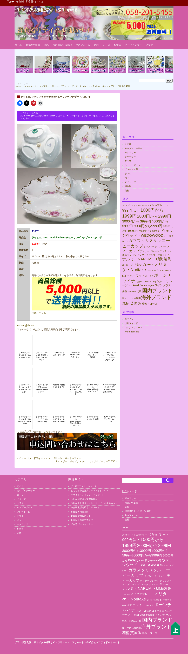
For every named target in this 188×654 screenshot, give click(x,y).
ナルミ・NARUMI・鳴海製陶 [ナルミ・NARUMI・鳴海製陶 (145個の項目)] (146, 259)
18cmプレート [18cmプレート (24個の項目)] (129, 205)
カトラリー (44, 86)
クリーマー (55, 86)
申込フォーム (83, 44)
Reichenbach (49, 116)
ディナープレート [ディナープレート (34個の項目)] (149, 251)
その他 (18, 86)
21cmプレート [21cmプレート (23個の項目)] (142, 205)
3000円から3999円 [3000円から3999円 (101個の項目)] (136, 221)
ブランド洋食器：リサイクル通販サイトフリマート (42, 642)
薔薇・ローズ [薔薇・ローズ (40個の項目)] (149, 303)
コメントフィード (133, 327)
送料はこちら (39, 313)
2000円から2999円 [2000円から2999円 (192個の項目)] (154, 216)
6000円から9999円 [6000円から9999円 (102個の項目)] (147, 226)
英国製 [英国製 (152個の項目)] (135, 303)
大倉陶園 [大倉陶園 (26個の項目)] (136, 298)
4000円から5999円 (33, 116)
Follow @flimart (25, 325)
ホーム (18, 44)
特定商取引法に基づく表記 (138, 511)
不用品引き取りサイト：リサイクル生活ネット (94, 503)
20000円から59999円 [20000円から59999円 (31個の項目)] (150, 231)
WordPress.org (132, 331)
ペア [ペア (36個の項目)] (129, 275)
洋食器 (20, 1)
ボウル (98, 86)
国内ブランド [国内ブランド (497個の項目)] (157, 290)
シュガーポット (74, 86)
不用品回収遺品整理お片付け (85, 499)
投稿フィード (131, 323)
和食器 (29, 1)
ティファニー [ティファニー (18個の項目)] (160, 247)
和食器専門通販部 (80, 511)
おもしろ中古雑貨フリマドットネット (90, 490)
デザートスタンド (79, 116)
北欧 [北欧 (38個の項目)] (139, 291)
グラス (64, 86)
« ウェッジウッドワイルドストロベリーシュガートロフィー (49, 458)
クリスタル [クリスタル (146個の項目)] (151, 241)
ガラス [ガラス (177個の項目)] (135, 240)
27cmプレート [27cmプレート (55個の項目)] (159, 205)
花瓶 (128, 86)
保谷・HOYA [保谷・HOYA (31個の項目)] (129, 291)
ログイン (129, 319)
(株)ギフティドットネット (84, 486)
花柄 (27, 118)
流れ (46, 44)
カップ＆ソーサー (30, 86)
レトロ (39, 1)
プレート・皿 (88, 86)
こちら (47, 431)
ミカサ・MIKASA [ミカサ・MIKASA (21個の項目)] (143, 282)
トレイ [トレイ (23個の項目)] (166, 255)
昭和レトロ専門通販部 (82, 520)
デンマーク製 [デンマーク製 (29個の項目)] (155, 255)
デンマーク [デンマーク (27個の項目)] (142, 255)
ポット (105, 86)
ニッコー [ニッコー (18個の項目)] (126, 265)
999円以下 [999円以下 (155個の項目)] (131, 210)
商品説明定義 (33, 44)
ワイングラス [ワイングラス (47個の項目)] (163, 285)
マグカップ (114, 86)
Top (9, 1)
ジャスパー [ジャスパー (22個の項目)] (149, 247)
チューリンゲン (63, 116)
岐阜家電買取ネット (81, 516)
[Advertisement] (147, 114)
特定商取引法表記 (62, 44)
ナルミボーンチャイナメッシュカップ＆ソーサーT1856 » (86, 461)
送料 (96, 44)
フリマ (149, 44)
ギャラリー (130, 498)
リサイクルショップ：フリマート (87, 495)
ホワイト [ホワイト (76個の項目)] (138, 275)
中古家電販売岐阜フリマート (85, 507)
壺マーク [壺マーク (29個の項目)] (126, 298)
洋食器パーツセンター (82, 524)
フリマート (78, 642)
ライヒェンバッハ (97, 116)
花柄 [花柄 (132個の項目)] (125, 303)
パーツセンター (133, 44)
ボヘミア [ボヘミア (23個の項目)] (149, 276)
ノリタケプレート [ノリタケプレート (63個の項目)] (142, 264)
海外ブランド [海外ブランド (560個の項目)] (156, 297)
